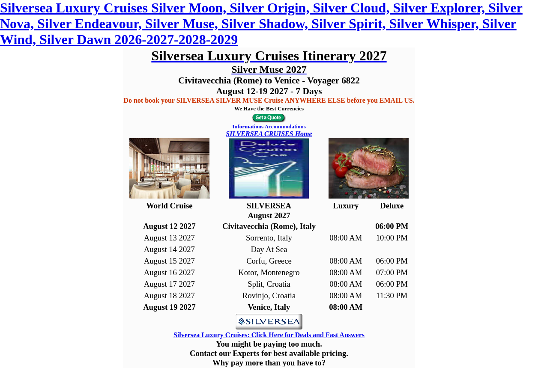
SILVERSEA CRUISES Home (269, 133)
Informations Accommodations (269, 126)
